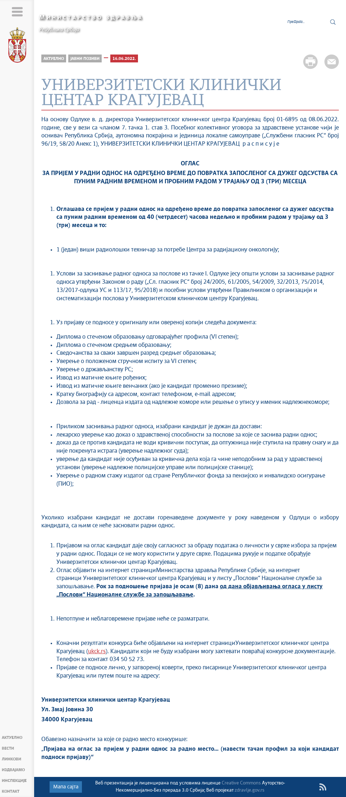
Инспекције (14, 781)
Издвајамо (13, 770)
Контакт (10, 791)
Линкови (11, 759)
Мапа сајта (65, 786)
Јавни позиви (85, 59)
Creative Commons (241, 783)
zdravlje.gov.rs (249, 790)
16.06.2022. (124, 59)
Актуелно (12, 738)
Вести (8, 748)
